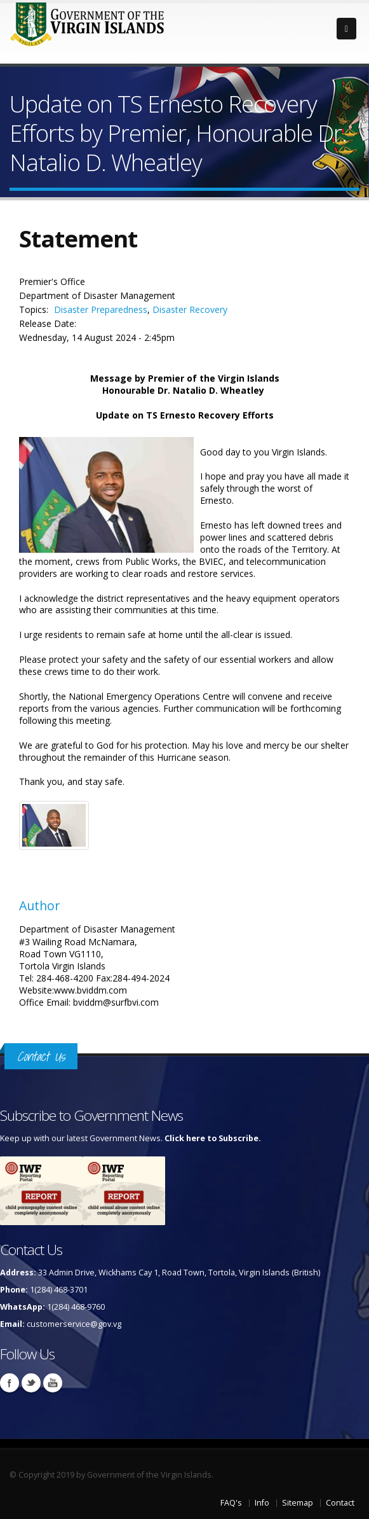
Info (262, 1502)
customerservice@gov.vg (74, 1324)
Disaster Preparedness (100, 309)
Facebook (9, 1382)
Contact (340, 1502)
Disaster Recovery (189, 309)
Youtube (52, 1382)
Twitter (31, 1382)
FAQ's (231, 1502)
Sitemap (297, 1502)
